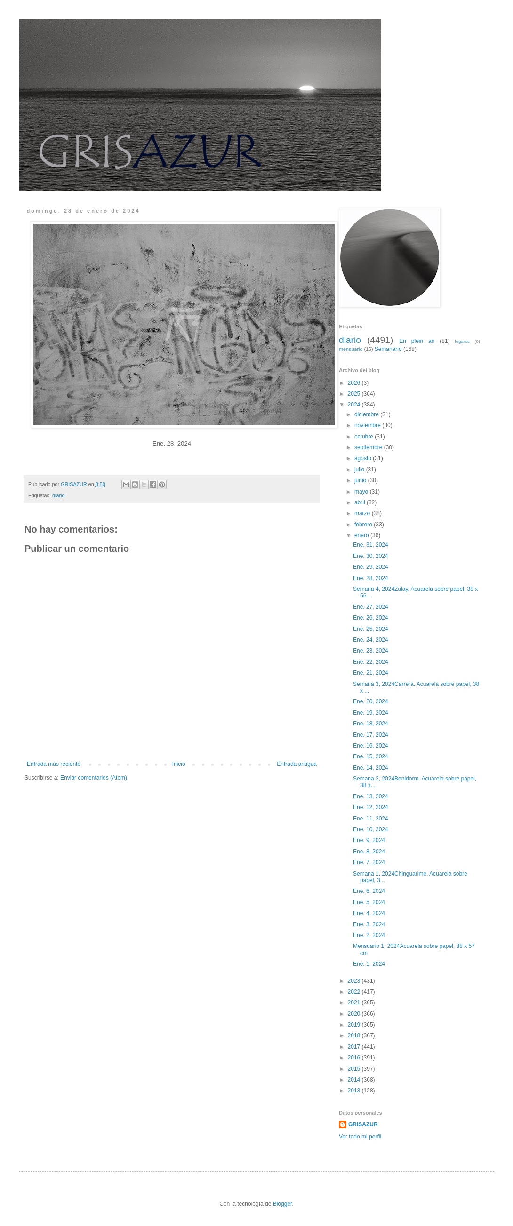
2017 (355, 1046)
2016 (355, 1057)
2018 (355, 1035)
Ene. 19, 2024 (371, 712)
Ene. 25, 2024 (371, 629)
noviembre (368, 425)
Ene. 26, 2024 (371, 617)
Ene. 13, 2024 (371, 796)
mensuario (350, 349)
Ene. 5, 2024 (369, 902)
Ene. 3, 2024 (369, 924)
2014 (355, 1079)
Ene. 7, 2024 (369, 862)
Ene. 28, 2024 (371, 578)
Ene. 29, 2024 (371, 567)
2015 (355, 1069)
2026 (355, 383)
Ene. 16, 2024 (371, 745)
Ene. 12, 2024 (371, 807)
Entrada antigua (297, 764)
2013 (355, 1090)
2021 (355, 1002)
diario (58, 495)
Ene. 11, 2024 (371, 818)
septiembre (369, 447)
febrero (364, 524)
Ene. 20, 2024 (371, 701)
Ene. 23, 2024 (371, 650)
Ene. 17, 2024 (371, 735)
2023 (355, 981)
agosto (363, 458)
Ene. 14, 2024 (371, 767)
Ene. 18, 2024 (371, 723)
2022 (355, 991)
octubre (364, 436)
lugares (462, 341)
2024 (355, 404)
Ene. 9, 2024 (369, 840)
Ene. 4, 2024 (369, 913)
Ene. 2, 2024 (369, 935)
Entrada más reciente (53, 764)
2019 (355, 1024)
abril (360, 502)
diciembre (367, 414)
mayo (362, 491)
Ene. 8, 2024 (369, 851)
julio (360, 469)
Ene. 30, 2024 (371, 556)
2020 (355, 1014)
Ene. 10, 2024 (371, 829)
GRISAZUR (363, 1124)
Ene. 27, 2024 (371, 607)
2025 (355, 393)
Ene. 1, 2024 (369, 964)
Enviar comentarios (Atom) (93, 777)
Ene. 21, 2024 (371, 672)
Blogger (282, 1204)
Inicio (178, 764)
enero (362, 535)
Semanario (388, 349)
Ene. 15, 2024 (371, 756)
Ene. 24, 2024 (371, 640)
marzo (363, 513)
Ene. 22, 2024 (371, 662)
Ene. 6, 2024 (369, 891)
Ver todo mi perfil (360, 1136)
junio (361, 480)
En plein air (416, 341)
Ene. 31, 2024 (371, 544)
